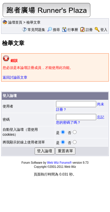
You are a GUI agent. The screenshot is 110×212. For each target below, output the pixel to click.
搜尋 (53, 30)
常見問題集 (36, 30)
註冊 (89, 30)
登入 (103, 30)
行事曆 (70, 30)
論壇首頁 (15, 22)
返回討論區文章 (15, 77)
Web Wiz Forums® (59, 162)
